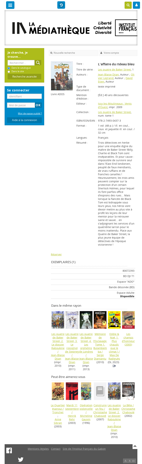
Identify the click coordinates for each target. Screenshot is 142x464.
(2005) (128, 339)
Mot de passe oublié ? (30, 113)
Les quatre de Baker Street (114, 69)
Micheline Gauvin (86, 417)
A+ (133, 461)
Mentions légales (38, 448)
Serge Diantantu (100, 356)
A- (126, 461)
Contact (55, 448)
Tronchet (57, 412)
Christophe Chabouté (100, 414)
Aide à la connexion (24, 120)
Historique (61, 5)
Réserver (56, 254)
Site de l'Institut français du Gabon (84, 448)
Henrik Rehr (72, 417)
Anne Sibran (58, 421)
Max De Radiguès (114, 356)
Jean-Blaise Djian (108, 74)
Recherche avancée (24, 76)
